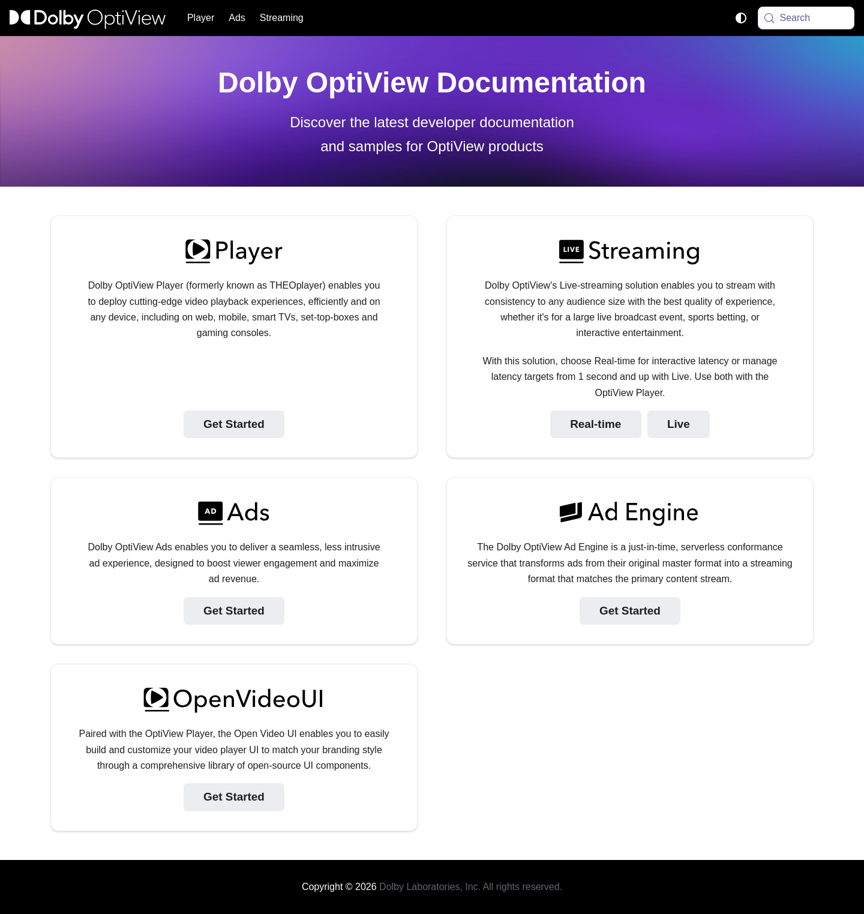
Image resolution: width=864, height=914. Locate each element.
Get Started (234, 424)
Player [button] (200, 18)
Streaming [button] (282, 18)
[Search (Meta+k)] (806, 18)
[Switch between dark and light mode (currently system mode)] (741, 18)
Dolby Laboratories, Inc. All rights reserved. (470, 887)
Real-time (595, 424)
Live (678, 424)
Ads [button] (237, 18)
